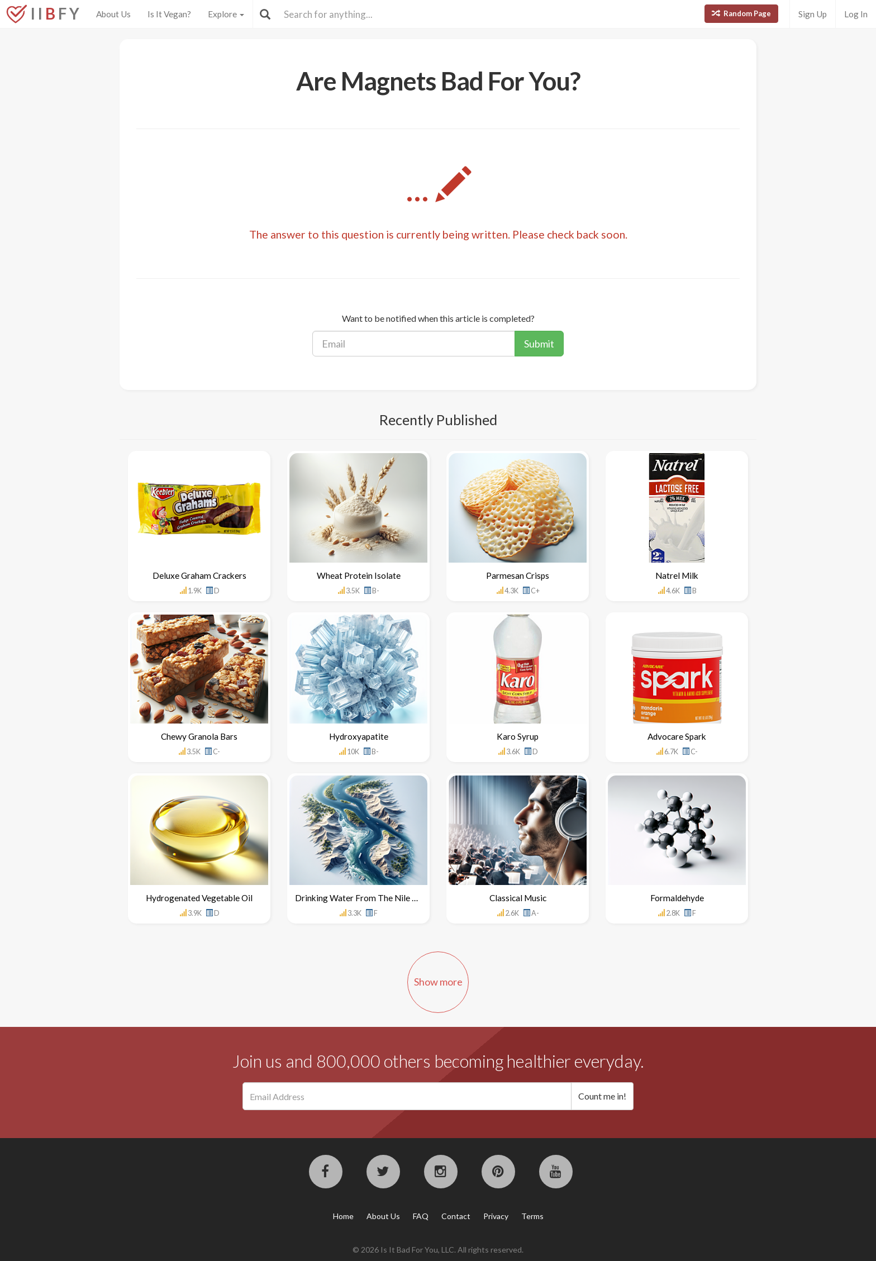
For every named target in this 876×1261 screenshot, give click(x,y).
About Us (113, 14)
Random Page (741, 13)
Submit (539, 343)
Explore (226, 14)
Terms (532, 1216)
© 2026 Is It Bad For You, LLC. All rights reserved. (438, 1249)
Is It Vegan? (169, 14)
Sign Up (812, 14)
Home (343, 1216)
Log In (856, 14)
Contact (455, 1216)
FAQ (421, 1216)
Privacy (495, 1216)
